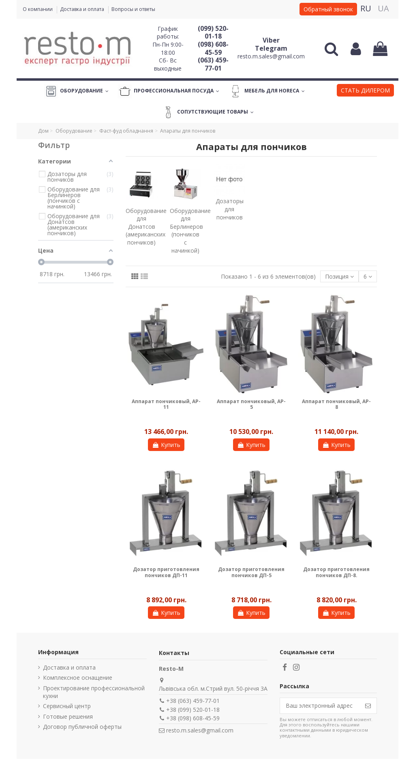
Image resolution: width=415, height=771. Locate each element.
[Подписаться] (367, 705)
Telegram (271, 48)
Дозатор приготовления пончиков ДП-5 (251, 572)
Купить (166, 445)
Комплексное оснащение (77, 677)
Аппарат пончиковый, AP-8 (336, 404)
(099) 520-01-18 (213, 32)
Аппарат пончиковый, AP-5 (251, 404)
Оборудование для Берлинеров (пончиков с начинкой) (190, 230)
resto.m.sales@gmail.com (271, 56)
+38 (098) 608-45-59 (193, 718)
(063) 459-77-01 (213, 64)
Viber (271, 40)
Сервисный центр (67, 706)
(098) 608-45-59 (213, 48)
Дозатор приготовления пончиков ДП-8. (336, 572)
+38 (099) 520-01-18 (193, 709)
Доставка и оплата (82, 9)
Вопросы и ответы (133, 9)
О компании (38, 9)
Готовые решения (68, 716)
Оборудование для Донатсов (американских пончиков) (146, 226)
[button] (365, 91)
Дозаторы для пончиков (230, 209)
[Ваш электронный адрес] (319, 705)
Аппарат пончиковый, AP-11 (166, 404)
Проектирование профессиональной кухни (94, 692)
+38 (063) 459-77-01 (193, 700)
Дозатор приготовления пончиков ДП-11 (166, 572)
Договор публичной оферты (82, 726)
